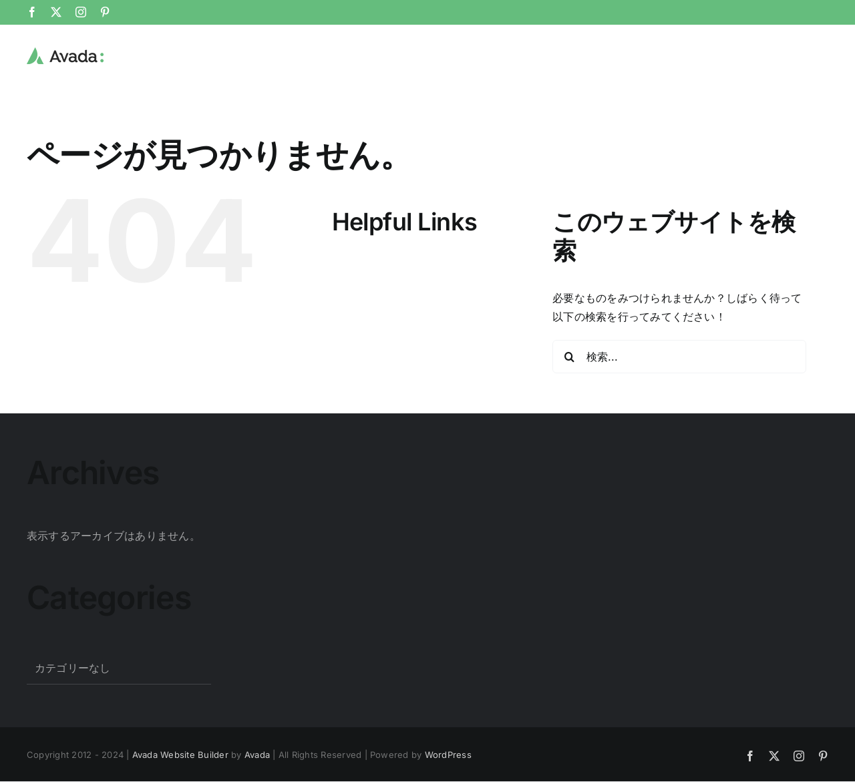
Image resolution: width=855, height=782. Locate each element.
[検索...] (679, 356)
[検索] (569, 356)
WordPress (448, 754)
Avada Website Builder (180, 754)
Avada (257, 754)
